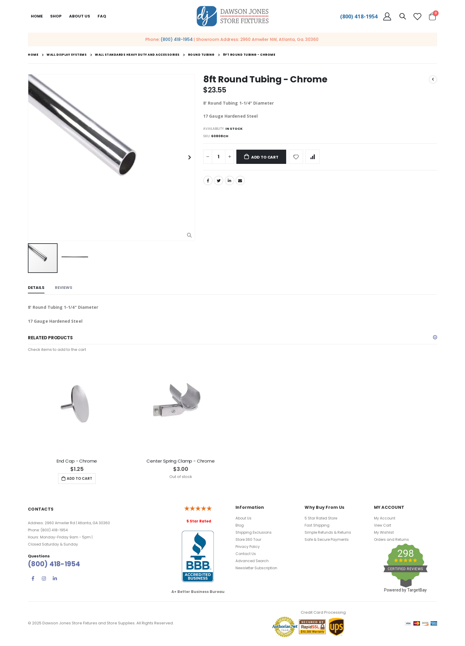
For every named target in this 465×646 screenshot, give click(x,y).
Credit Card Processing (323, 613)
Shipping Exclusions (253, 533)
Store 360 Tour (248, 540)
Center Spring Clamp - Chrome (180, 462)
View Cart (382, 526)
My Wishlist (384, 533)
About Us (243, 519)
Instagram (43, 579)
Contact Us (245, 554)
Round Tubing (201, 54)
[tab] (36, 288)
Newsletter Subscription (256, 569)
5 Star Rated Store (321, 519)
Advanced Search (252, 562)
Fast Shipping (317, 526)
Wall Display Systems (67, 54)
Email (241, 182)
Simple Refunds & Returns (328, 533)
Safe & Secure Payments (327, 540)
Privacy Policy (247, 547)
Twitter (219, 182)
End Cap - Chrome (77, 462)
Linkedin (54, 579)
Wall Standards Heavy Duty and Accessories (137, 54)
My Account (384, 519)
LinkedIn (230, 182)
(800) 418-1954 (359, 16)
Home (37, 16)
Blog (239, 526)
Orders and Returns (391, 540)
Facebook (208, 182)
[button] (189, 235)
